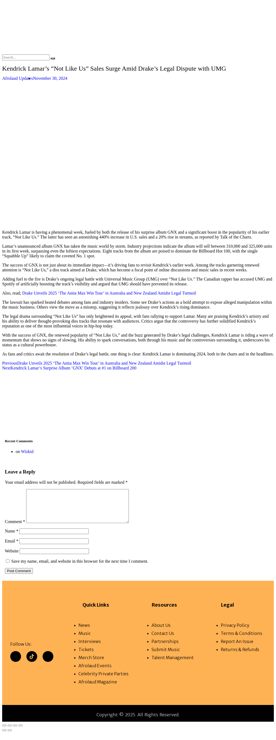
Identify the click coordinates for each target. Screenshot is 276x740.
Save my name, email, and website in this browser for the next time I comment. (79, 567)
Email (11, 547)
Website (12, 557)
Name (11, 537)
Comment (15, 528)
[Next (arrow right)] (10, 737)
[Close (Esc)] (20, 732)
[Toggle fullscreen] (10, 732)
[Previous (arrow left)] (4, 737)
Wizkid (27, 451)
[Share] (15, 732)
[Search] (53, 58)
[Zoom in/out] (4, 732)
